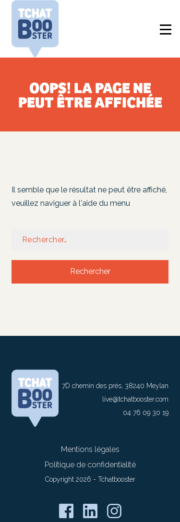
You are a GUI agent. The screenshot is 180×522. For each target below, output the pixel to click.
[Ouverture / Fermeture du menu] (167, 30)
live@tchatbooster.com (135, 399)
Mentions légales (90, 449)
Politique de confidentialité (90, 464)
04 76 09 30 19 (145, 412)
